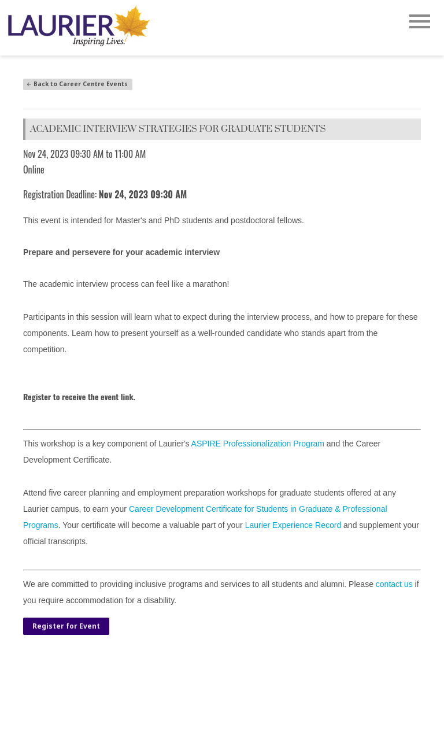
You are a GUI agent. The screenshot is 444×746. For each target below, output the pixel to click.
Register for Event (66, 626)
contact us (394, 584)
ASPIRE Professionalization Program (257, 443)
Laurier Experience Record (293, 525)
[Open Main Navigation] (419, 22)
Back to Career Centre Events (77, 84)
